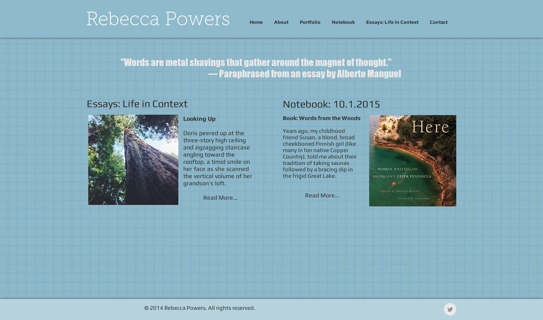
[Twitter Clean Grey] (450, 309)
